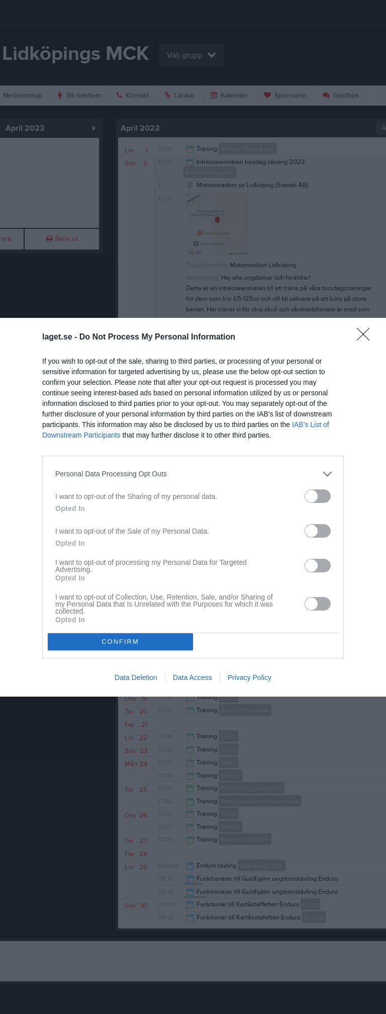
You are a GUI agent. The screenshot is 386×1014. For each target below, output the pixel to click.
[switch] (318, 496)
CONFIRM (120, 641)
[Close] (366, 337)
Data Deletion (136, 677)
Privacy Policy (249, 677)
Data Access (192, 677)
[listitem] (193, 474)
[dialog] (193, 507)
